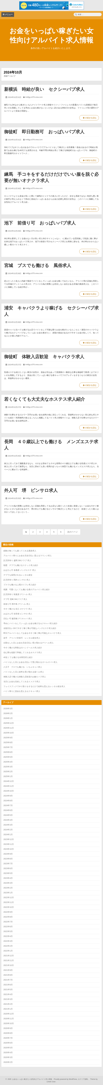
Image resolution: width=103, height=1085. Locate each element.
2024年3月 (8, 825)
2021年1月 (8, 1009)
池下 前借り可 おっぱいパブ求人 (40, 222)
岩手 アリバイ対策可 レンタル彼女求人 (21, 638)
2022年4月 (8, 936)
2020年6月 (8, 1043)
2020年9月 (8, 1028)
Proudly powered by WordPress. (65, 1079)
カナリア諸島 (83, 1079)
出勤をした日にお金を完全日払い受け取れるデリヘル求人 (28, 643)
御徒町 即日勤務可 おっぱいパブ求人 (44, 131)
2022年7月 (8, 922)
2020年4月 (8, 1052)
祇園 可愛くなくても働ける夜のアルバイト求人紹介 (26, 589)
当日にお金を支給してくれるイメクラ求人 (21, 681)
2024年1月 (8, 834)
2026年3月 (8, 708)
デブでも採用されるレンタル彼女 (17, 575)
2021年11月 (8, 960)
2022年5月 (8, 931)
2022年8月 (8, 917)
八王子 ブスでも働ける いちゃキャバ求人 (22, 667)
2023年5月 (8, 873)
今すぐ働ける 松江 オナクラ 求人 (17, 609)
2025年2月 (8, 771)
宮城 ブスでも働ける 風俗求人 (37, 265)
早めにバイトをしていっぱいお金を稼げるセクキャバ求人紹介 (30, 623)
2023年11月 (8, 844)
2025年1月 (8, 776)
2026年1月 (8, 718)
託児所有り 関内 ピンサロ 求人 (16, 580)
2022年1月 (8, 951)
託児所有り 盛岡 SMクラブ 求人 (17, 560)
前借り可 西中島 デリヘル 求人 (16, 604)
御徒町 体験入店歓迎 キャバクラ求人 (44, 356)
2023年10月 (8, 849)
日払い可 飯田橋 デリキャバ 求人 (17, 618)
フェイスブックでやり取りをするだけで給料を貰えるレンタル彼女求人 (34, 686)
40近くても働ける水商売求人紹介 (18, 657)
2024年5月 (8, 815)
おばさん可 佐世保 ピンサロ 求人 (17, 614)
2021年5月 (8, 989)
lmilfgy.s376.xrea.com (34, 97)
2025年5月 (8, 757)
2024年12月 (8, 781)
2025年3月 (8, 767)
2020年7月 (8, 1038)
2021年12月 (8, 955)
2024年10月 (8, 791)
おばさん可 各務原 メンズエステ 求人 (19, 570)
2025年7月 (8, 747)
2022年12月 (8, 897)
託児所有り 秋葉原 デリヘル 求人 (17, 594)
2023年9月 (8, 854)
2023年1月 (8, 893)
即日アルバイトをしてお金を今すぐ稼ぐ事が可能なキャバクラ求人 (32, 633)
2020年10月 (8, 1023)
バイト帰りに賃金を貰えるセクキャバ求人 (21, 691)
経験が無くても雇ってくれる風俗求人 (19, 551)
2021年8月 (8, 975)
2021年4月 (8, 994)
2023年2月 (8, 888)
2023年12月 (8, 839)
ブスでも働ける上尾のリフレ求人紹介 (19, 585)
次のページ (72, 532)
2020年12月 (8, 1014)
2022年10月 (8, 907)
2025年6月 (8, 752)
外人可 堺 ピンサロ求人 (31, 490)
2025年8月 (8, 742)
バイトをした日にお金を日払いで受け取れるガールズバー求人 (30, 662)
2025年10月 (8, 733)
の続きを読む (89, 118)
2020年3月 (8, 1057)
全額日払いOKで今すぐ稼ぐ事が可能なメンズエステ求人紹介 (29, 628)
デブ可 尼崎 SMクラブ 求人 (15, 599)
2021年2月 (8, 1004)
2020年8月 (8, 1033)
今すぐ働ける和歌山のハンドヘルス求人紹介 (22, 648)
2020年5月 (8, 1048)
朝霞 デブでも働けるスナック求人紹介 (20, 565)
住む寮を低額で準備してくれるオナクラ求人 (22, 652)
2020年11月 (8, 1018)
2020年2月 (8, 1062)
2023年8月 (8, 859)
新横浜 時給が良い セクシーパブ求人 (44, 89)
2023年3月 (8, 883)
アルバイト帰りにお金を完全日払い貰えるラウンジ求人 (27, 555)
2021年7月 (8, 980)
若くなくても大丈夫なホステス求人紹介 (44, 399)
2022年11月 (8, 902)
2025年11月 (8, 728)
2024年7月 (8, 805)
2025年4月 (8, 762)
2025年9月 (8, 737)
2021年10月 (8, 965)
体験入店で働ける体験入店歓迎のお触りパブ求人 (24, 677)
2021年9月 (8, 970)
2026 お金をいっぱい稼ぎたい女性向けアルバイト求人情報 (29, 1079)
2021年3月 (8, 999)
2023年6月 (8, 868)
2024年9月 (8, 796)
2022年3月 (8, 941)
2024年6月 (8, 810)
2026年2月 (8, 713)
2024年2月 (8, 830)
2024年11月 (8, 786)
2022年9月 (8, 912)
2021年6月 (8, 985)
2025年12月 (8, 723)
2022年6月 (8, 926)
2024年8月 (8, 800)
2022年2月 (8, 946)
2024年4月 (8, 820)
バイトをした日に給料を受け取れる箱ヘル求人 (23, 672)
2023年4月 (8, 878)
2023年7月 (8, 863)
